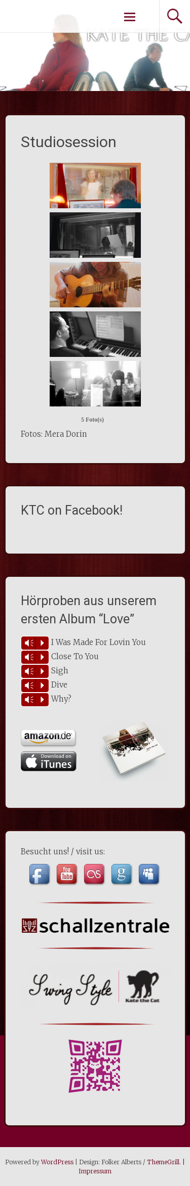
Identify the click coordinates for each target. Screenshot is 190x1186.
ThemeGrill (163, 1162)
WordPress (57, 1162)
